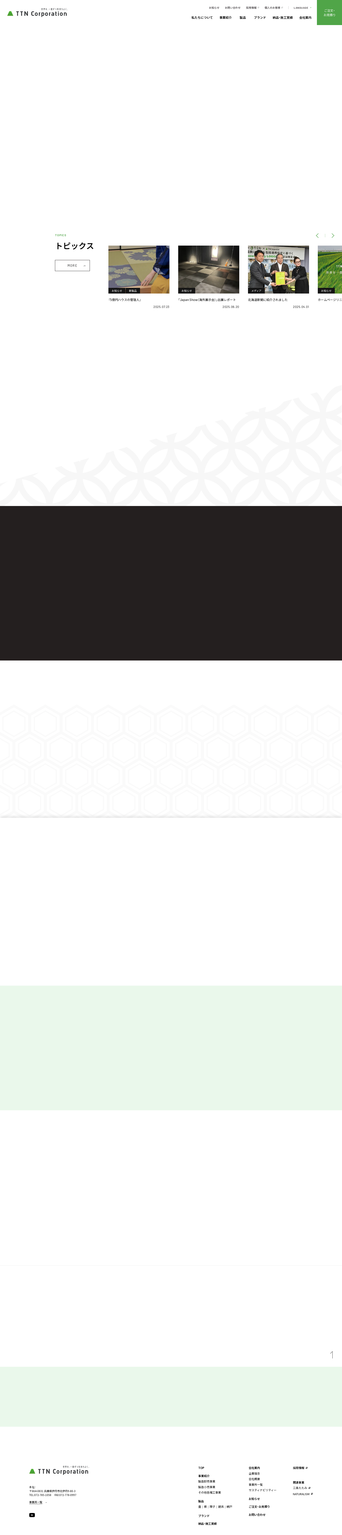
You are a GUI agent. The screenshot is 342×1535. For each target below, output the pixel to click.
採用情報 (251, 7)
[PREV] (317, 235)
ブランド (260, 18)
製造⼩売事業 (206, 1487)
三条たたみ (300, 1488)
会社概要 (254, 1479)
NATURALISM (301, 1494)
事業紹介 (225, 18)
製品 (243, 18)
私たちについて (202, 18)
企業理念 (254, 1473)
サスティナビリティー (263, 1490)
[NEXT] (333, 235)
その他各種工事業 (209, 1492)
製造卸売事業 (206, 1481)
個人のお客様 (272, 7)
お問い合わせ (233, 7)
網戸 (229, 1506)
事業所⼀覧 (256, 1484)
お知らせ (214, 7)
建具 (221, 1506)
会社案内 (305, 18)
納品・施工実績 (283, 18)
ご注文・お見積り (329, 12)
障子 (212, 1506)
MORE (72, 265)
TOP (201, 1468)
